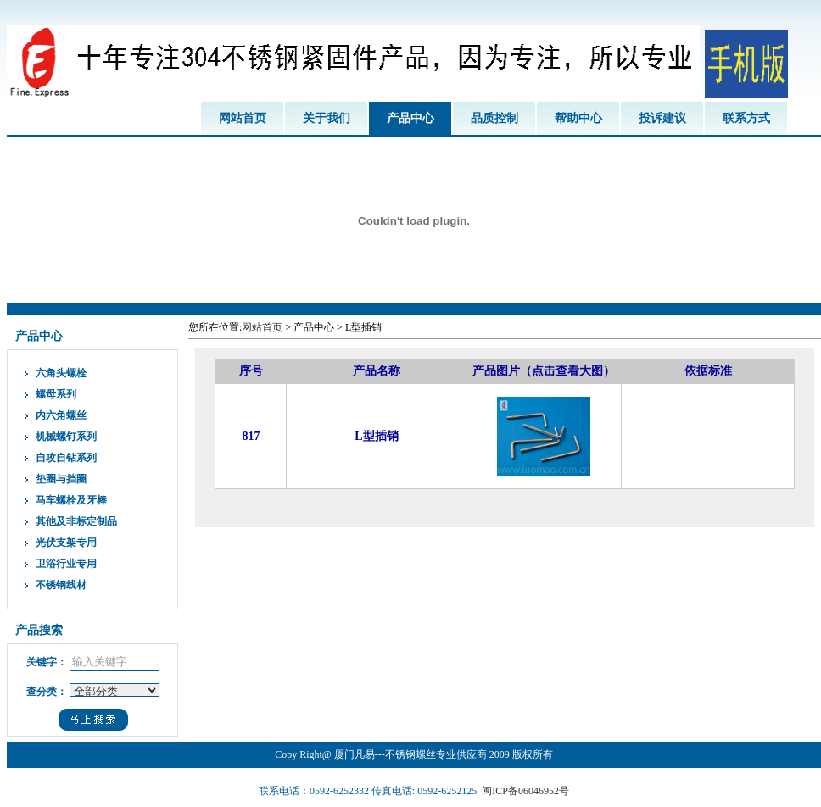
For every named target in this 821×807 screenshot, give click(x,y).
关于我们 (326, 118)
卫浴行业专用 (66, 564)
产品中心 (410, 118)
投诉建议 (662, 118)
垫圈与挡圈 (61, 479)
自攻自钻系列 (66, 458)
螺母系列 (56, 394)
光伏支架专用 (66, 542)
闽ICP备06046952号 (525, 791)
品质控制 (494, 118)
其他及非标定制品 (76, 521)
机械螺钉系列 (66, 436)
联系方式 (746, 118)
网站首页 (242, 118)
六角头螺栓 (61, 373)
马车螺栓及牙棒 (71, 500)
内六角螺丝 (61, 415)
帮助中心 (578, 118)
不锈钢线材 (61, 585)
